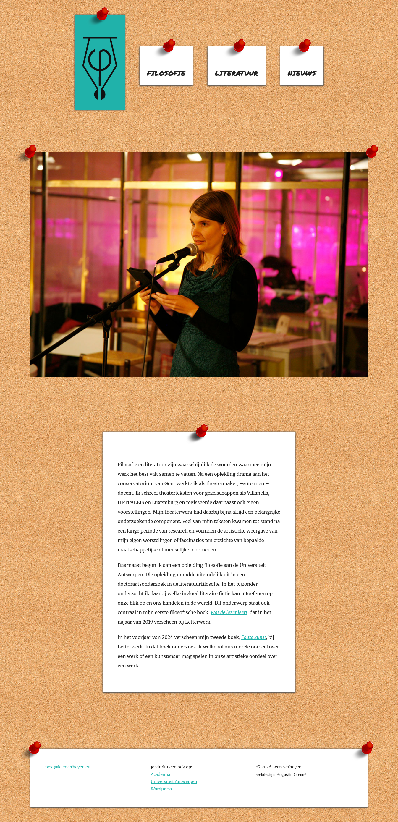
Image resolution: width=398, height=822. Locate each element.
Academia (160, 774)
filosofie (166, 73)
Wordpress (161, 789)
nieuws (302, 73)
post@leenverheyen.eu (67, 767)
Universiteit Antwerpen (174, 781)
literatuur (236, 73)
